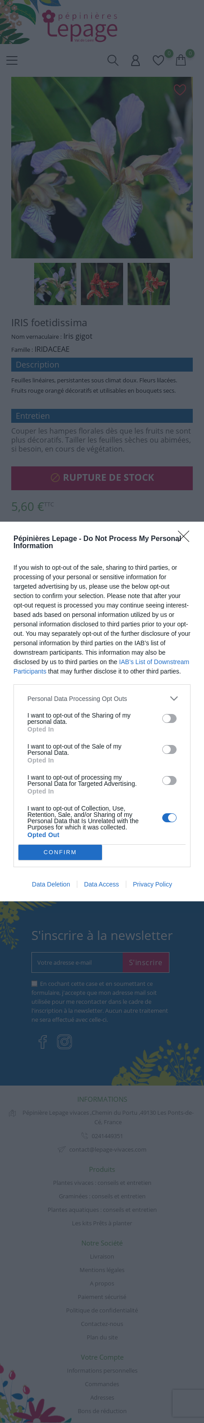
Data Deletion (51, 884)
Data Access (101, 884)
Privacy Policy (152, 884)
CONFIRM (60, 852)
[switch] (169, 718)
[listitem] (102, 698)
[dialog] (102, 711)
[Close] (186, 539)
